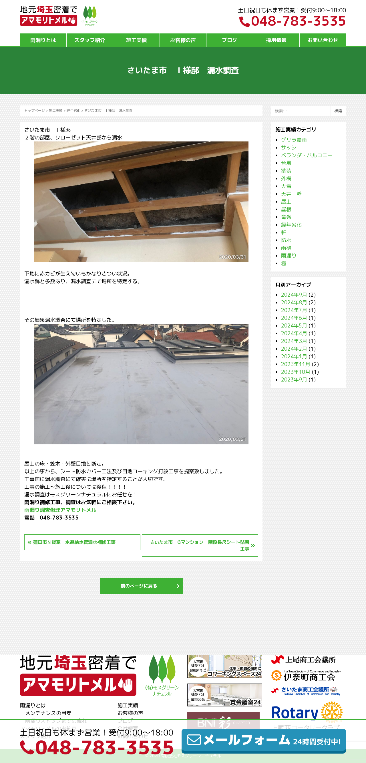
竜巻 (286, 217)
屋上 (286, 201)
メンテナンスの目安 (48, 713)
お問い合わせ (322, 40)
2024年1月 (294, 356)
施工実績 (136, 40)
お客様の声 (183, 40)
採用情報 (276, 40)
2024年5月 (294, 325)
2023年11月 (295, 364)
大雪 (286, 186)
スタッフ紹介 (89, 40)
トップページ (34, 110)
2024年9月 (294, 294)
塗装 (286, 170)
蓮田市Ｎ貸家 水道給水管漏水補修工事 (74, 542)
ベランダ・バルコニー (307, 155)
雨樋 (286, 247)
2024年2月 (294, 348)
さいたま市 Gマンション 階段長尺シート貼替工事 (199, 545)
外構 (286, 178)
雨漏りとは (43, 40)
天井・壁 (291, 193)
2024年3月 (294, 341)
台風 (286, 163)
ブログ (229, 40)
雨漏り (289, 255)
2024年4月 (294, 333)
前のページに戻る (139, 586)
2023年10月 (295, 371)
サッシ (289, 147)
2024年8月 (294, 302)
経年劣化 (73, 110)
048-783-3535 (292, 21)
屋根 (286, 209)
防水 (286, 240)
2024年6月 (294, 317)
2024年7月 (294, 310)
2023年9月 (294, 379)
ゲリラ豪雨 (294, 139)
